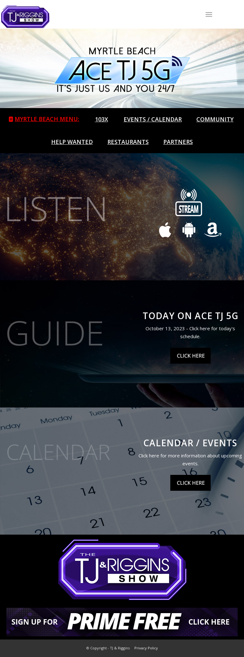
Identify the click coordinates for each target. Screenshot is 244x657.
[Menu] (209, 14)
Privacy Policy (146, 648)
